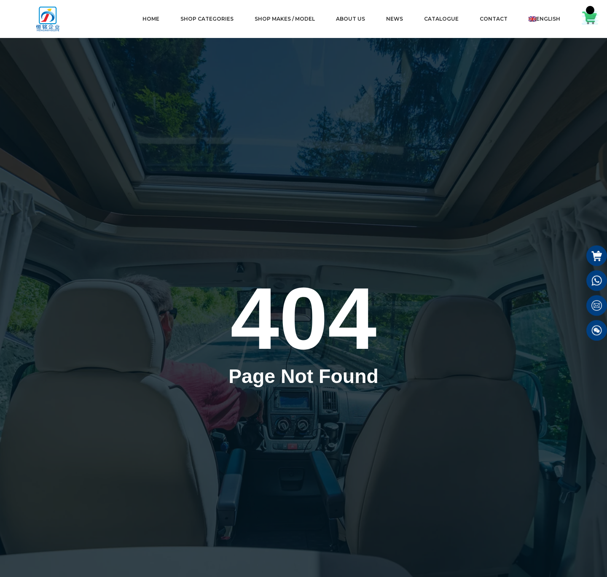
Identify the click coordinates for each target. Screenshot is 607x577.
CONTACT (494, 19)
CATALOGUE (441, 19)
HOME (150, 19)
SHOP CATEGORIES (207, 19)
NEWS (394, 19)
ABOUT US (350, 19)
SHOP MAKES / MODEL (285, 19)
